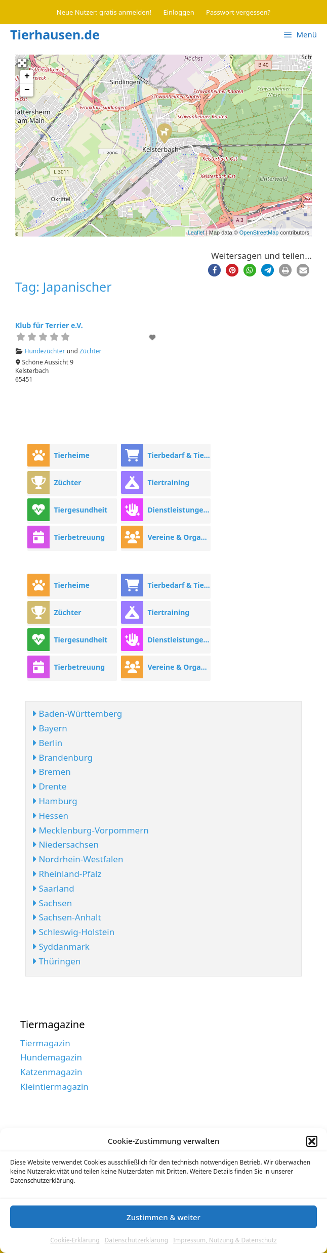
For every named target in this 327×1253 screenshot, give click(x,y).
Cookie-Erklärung (74, 1240)
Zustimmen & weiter (163, 1217)
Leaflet (196, 232)
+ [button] (27, 76)
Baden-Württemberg (77, 713)
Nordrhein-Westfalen (77, 859)
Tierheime (72, 455)
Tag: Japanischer (63, 286)
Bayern (49, 728)
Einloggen (179, 12)
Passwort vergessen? (238, 12)
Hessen (50, 815)
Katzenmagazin (51, 1072)
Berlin (47, 743)
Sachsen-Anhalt (66, 917)
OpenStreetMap (259, 232)
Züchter (90, 351)
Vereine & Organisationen (178, 537)
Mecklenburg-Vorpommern (90, 830)
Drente (49, 786)
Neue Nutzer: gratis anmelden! (104, 12)
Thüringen (56, 961)
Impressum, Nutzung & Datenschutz (225, 1240)
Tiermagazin (45, 1043)
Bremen (51, 771)
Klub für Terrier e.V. (49, 325)
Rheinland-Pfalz (66, 873)
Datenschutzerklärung (136, 1240)
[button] (312, 1141)
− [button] (27, 90)
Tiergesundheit (80, 510)
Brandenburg (62, 757)
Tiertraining (168, 482)
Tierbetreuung (79, 537)
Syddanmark (61, 946)
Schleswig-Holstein (73, 932)
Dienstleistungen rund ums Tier (178, 510)
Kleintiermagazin (54, 1086)
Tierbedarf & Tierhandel (178, 455)
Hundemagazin (51, 1057)
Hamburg (54, 801)
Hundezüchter (45, 351)
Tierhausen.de (55, 34)
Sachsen (52, 903)
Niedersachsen (65, 844)
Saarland (53, 888)
